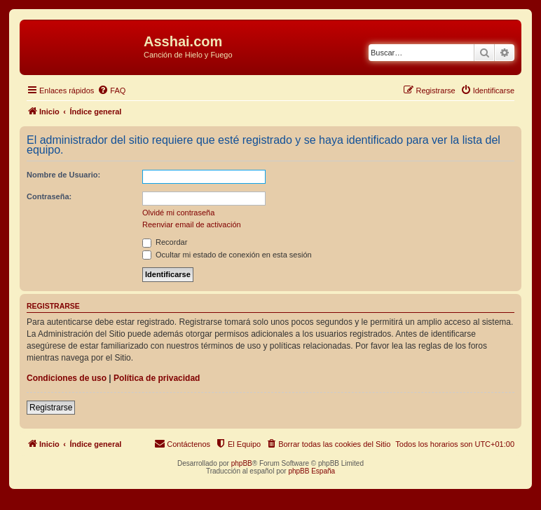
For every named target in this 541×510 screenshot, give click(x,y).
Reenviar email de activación (191, 224)
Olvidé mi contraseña (178, 212)
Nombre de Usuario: (63, 174)
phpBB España (311, 471)
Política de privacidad (157, 378)
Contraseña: (49, 196)
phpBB (241, 463)
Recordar (164, 242)
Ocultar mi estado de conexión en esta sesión (227, 254)
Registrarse (50, 407)
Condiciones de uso (67, 378)
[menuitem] (111, 90)
